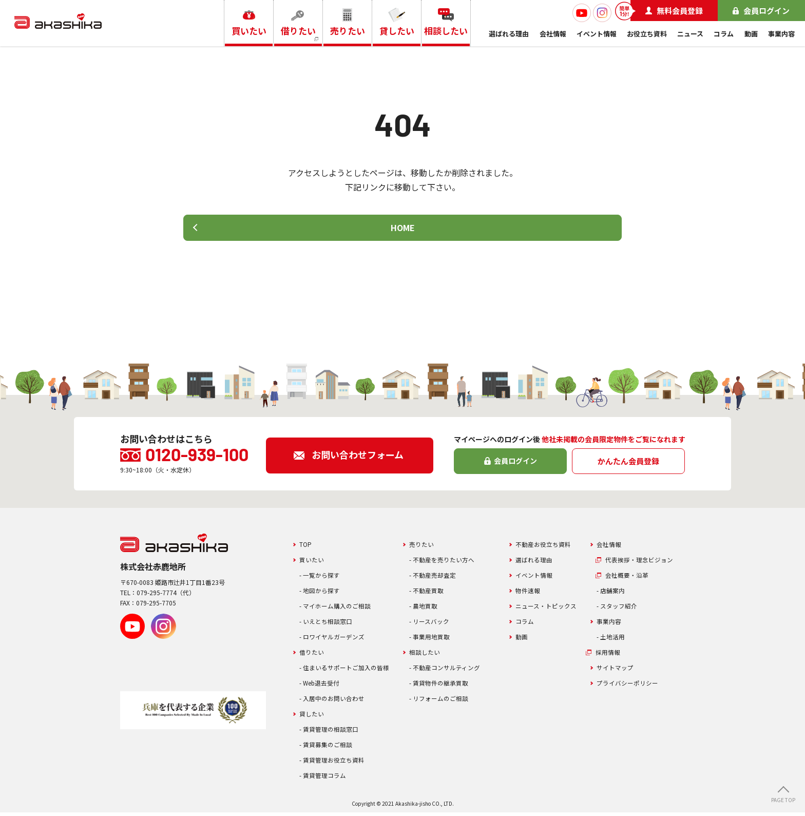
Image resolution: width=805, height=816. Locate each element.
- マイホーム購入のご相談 (338, 609)
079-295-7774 (157, 596)
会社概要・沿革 (628, 578)
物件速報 (528, 594)
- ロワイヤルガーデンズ (334, 640)
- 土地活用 (612, 640)
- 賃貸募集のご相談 (328, 748)
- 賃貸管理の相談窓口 (331, 732)
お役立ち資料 (647, 33)
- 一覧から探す (321, 578)
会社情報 (553, 33)
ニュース (690, 33)
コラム (724, 33)
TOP (305, 548)
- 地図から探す (321, 594)
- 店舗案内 (612, 594)
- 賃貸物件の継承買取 (441, 686)
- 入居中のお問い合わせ (334, 702)
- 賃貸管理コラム (324, 779)
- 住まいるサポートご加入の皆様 (348, 671)
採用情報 (609, 655)
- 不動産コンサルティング (447, 671)
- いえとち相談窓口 (328, 625)
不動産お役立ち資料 (545, 548)
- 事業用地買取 (431, 640)
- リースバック (431, 625)
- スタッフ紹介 (619, 609)
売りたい (422, 548)
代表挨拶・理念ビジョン (642, 563)
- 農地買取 (424, 609)
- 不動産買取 (428, 594)
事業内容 (781, 33)
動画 (751, 33)
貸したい (312, 717)
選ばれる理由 (509, 33)
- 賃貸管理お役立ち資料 (334, 763)
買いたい (312, 563)
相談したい (426, 655)
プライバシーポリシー (630, 686)
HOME (403, 229)
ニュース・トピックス (548, 609)
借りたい (312, 655)
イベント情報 (597, 33)
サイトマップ (617, 671)
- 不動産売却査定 (434, 578)
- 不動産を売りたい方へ (444, 563)
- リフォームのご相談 (441, 702)
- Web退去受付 (321, 686)
